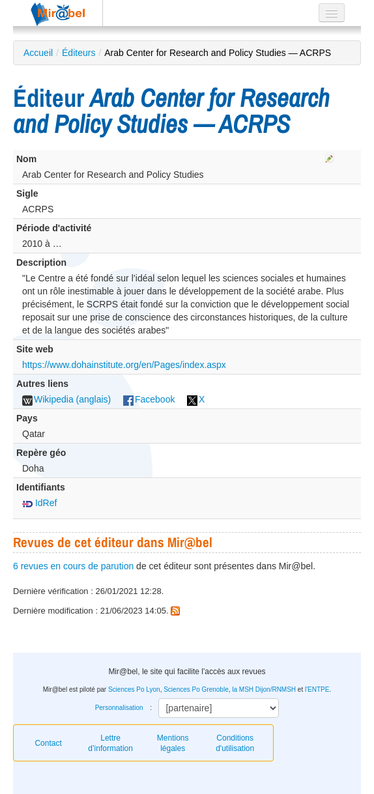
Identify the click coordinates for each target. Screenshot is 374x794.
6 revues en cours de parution (73, 566)
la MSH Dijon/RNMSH (264, 689)
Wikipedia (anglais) (66, 399)
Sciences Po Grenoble (196, 689)
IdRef (39, 503)
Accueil (38, 53)
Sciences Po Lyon (134, 689)
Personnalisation (119, 707)
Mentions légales (173, 743)
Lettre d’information (110, 743)
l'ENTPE (317, 689)
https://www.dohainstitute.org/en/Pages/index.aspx (124, 365)
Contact (48, 743)
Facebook (149, 399)
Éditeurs (78, 53)
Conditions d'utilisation (235, 743)
